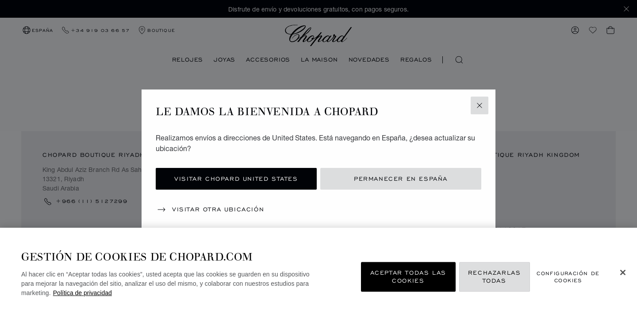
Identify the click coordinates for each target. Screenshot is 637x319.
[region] (318, 273)
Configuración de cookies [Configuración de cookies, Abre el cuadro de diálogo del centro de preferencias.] (568, 277)
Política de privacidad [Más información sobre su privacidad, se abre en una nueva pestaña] (82, 292)
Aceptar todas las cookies (408, 276)
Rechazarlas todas (494, 276)
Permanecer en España (401, 179)
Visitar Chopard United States (236, 179)
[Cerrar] (623, 272)
